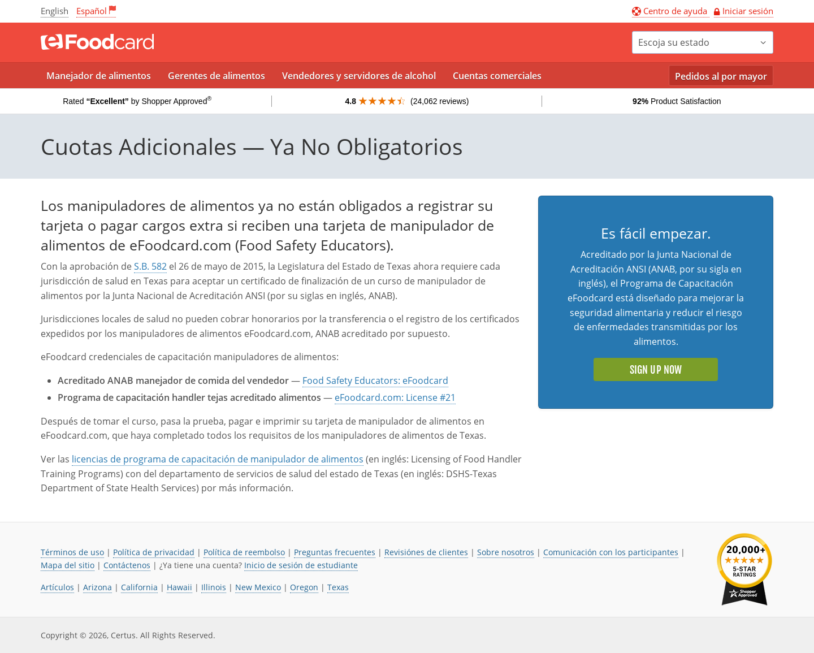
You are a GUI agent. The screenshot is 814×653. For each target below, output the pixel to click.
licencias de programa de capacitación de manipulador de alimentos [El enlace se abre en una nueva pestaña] (217, 459)
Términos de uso (72, 552)
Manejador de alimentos (98, 76)
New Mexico (258, 587)
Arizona (97, 587)
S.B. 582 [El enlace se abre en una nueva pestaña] (150, 266)
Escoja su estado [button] (673, 42)
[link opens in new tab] (744, 569)
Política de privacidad (153, 552)
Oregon (304, 587)
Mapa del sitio (67, 565)
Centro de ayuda (670, 10)
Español (91, 10)
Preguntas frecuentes (334, 552)
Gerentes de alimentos (216, 76)
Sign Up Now (656, 370)
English (54, 10)
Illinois (213, 587)
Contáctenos (126, 565)
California (139, 587)
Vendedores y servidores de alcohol (359, 76)
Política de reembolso (244, 552)
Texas (338, 587)
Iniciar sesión (747, 10)
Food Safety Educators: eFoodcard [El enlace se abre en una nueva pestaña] (375, 380)
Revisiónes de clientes (426, 552)
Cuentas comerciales (497, 76)
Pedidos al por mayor (721, 76)
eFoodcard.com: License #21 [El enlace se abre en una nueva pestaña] (395, 397)
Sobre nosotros (505, 552)
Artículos (57, 587)
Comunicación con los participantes (610, 552)
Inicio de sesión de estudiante (301, 565)
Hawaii (179, 587)
